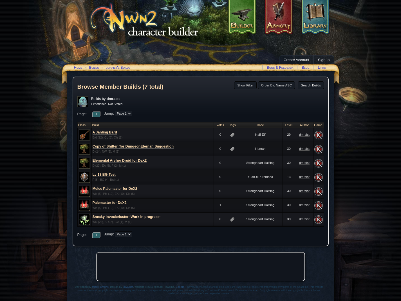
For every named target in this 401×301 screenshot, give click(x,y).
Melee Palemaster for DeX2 (115, 189)
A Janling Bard (105, 132)
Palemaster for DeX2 (110, 203)
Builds (94, 67)
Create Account (296, 60)
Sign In (324, 60)
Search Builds (311, 85)
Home (78, 67)
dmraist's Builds (118, 67)
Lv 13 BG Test (104, 175)
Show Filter (245, 85)
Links (322, 67)
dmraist (304, 134)
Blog (306, 67)
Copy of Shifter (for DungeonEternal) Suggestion (133, 146)
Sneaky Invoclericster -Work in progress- (127, 217)
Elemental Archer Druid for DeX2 (120, 160)
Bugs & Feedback (280, 67)
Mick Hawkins (100, 287)
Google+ (181, 287)
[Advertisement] (200, 266)
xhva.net (128, 287)
